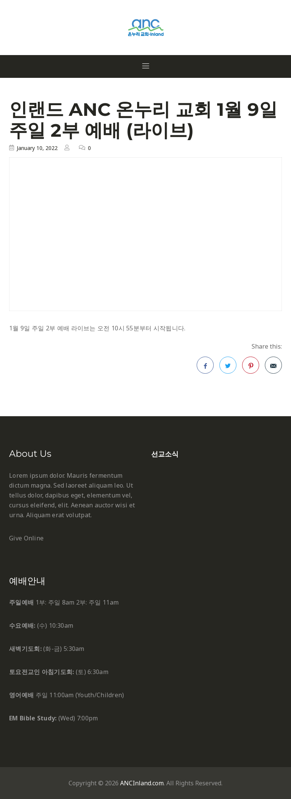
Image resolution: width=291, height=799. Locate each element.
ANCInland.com (142, 783)
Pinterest (250, 368)
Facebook (205, 368)
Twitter (228, 368)
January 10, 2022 (37, 148)
